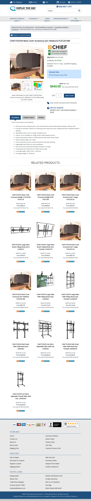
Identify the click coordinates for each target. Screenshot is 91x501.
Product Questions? (52, 467)
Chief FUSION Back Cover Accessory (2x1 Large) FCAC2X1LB (70, 197)
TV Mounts (34, 18)
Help (45, 2)
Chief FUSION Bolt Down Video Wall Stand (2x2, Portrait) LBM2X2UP (70, 346)
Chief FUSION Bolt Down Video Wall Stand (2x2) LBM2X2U (20, 346)
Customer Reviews (52, 436)
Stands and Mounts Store (54, 476)
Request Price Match (52, 464)
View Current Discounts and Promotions (63, 103)
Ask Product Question (68, 110)
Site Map (48, 485)
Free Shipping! (16, 2)
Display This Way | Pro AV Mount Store (22, 27)
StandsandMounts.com (17, 488)
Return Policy (50, 439)
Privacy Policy (50, 442)
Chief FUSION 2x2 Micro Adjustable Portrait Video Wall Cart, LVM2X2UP (21, 396)
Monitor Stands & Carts (17, 20)
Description (15, 117)
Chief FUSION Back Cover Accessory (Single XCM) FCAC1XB (45, 197)
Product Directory (51, 479)
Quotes (33, 2)
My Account (14, 445)
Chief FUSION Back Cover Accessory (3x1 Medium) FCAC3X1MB (20, 296)
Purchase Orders (51, 460)
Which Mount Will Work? (54, 488)
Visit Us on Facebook (53, 482)
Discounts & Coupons (17, 460)
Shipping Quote (15, 467)
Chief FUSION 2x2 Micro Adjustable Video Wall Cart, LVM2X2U (45, 346)
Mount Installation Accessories (44, 27)
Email (52, 112)
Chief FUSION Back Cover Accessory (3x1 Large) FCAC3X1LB (70, 247)
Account (62, 2)
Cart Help (49, 445)
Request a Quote (15, 464)
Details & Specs (28, 117)
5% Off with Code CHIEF (59, 75)
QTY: (53, 95)
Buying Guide (14, 476)
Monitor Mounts (61, 18)
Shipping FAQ (14, 448)
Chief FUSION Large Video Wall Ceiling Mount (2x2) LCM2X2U (45, 296)
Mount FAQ (14, 479)
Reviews (41, 117)
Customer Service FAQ (53, 448)
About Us (13, 442)
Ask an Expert (14, 457)
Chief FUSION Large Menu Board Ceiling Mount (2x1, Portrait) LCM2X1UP (45, 247)
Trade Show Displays (17, 482)
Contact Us (13, 439)
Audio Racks (47, 20)
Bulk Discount (50, 457)
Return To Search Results (20, 35)
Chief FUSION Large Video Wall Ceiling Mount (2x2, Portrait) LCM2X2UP (70, 296)
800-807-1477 (65, 6)
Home (12, 436)
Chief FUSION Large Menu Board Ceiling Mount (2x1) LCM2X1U (21, 247)
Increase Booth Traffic (17, 485)
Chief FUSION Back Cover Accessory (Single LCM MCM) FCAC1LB (21, 197)
